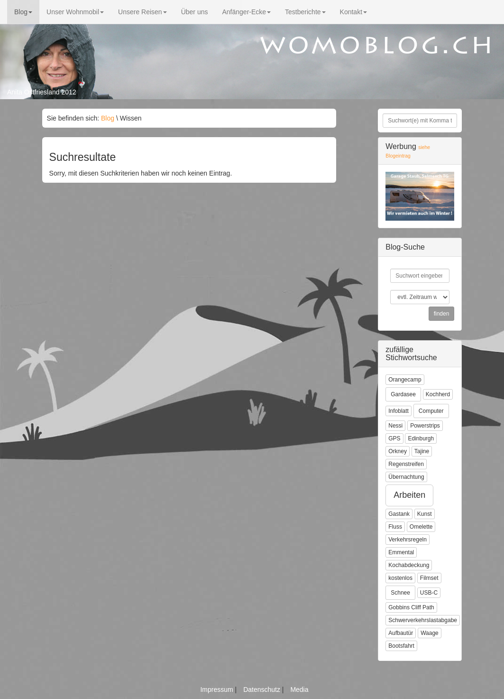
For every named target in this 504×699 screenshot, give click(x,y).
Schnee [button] (400, 592)
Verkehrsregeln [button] (407, 539)
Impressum (217, 689)
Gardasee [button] (403, 394)
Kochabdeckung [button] (408, 565)
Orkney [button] (397, 451)
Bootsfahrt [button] (401, 646)
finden (441, 313)
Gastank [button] (399, 514)
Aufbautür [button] (400, 633)
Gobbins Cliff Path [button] (411, 607)
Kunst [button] (424, 514)
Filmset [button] (429, 578)
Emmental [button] (401, 552)
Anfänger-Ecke (246, 12)
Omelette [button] (421, 526)
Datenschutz (262, 689)
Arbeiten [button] (409, 495)
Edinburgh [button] (421, 438)
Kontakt (353, 12)
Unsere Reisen (142, 12)
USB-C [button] (429, 592)
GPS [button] (394, 438)
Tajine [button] (421, 451)
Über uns (194, 12)
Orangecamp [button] (404, 379)
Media (299, 689)
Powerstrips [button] (425, 425)
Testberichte (305, 12)
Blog (23, 12)
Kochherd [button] (438, 394)
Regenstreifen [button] (406, 464)
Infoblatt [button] (398, 411)
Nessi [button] (395, 425)
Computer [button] (431, 411)
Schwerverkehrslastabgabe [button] (422, 620)
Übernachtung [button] (406, 477)
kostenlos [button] (400, 578)
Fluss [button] (395, 526)
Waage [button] (430, 633)
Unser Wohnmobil (75, 12)
